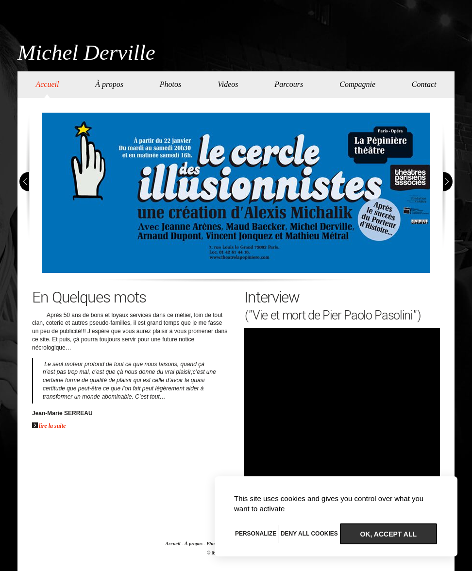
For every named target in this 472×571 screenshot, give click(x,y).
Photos (170, 84)
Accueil (47, 84)
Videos (228, 84)
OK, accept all (388, 534)
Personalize (255, 533)
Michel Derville (86, 53)
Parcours (288, 84)
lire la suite (49, 425)
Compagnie (357, 84)
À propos (109, 84)
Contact (424, 84)
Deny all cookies (309, 533)
